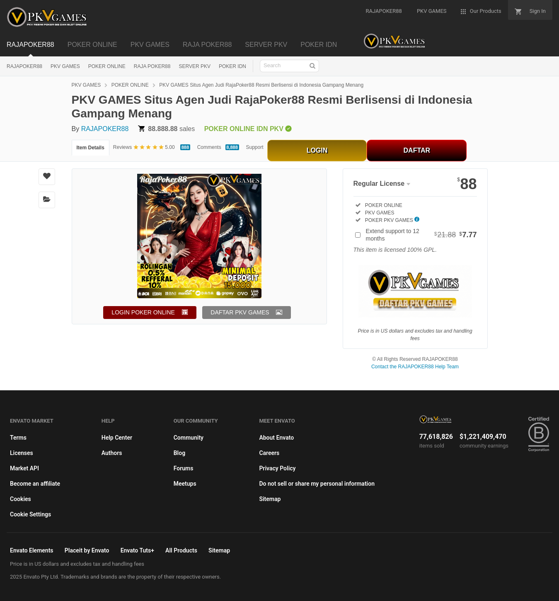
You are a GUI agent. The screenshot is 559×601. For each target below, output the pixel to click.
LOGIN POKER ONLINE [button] (142, 312)
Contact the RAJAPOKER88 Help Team (415, 367)
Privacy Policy (277, 468)
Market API (24, 468)
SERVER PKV (194, 66)
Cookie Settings (30, 514)
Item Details (90, 148)
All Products (181, 550)
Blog (179, 453)
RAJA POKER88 (152, 66)
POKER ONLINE (107, 66)
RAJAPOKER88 (24, 66)
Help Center (117, 437)
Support (255, 147)
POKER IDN (232, 66)
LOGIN (317, 150)
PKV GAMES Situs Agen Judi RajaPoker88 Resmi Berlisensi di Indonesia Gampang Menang (261, 85)
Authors (112, 453)
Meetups (185, 483)
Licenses (21, 453)
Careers (269, 453)
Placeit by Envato (87, 550)
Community (188, 437)
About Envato (276, 437)
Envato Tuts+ (137, 550)
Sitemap (270, 499)
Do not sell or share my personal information (317, 483)
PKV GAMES (65, 66)
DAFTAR (417, 150)
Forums (184, 468)
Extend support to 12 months (421, 234)
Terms (18, 437)
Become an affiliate (35, 483)
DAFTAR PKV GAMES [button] (240, 312)
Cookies (20, 499)
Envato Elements (31, 550)
